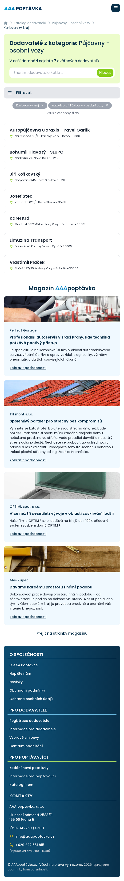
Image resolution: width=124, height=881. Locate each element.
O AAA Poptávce (23, 665)
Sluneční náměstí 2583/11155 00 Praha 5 (30, 817)
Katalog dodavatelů (30, 23)
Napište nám (20, 673)
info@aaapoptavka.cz (31, 836)
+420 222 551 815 (26, 845)
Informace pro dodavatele (32, 729)
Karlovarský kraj (30, 105)
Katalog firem (21, 784)
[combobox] (53, 72)
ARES (38, 828)
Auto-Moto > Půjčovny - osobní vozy (80, 105)
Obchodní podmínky (27, 690)
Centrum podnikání (26, 746)
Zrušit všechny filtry (63, 113)
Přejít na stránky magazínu (62, 633)
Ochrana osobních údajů (31, 699)
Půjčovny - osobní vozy (71, 23)
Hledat (105, 72)
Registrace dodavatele (29, 720)
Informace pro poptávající (32, 776)
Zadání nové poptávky (28, 767)
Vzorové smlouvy (24, 737)
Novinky (16, 682)
